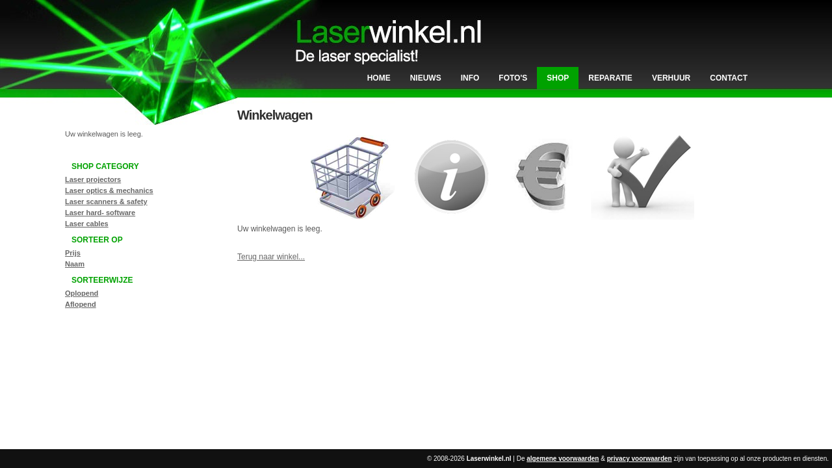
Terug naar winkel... (271, 256)
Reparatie (610, 78)
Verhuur (671, 78)
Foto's (513, 78)
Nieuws (425, 78)
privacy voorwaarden (639, 458)
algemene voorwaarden (562, 458)
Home (379, 78)
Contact (729, 78)
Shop (558, 78)
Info (470, 78)
